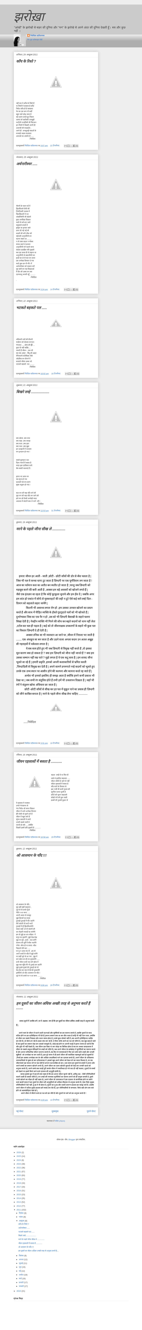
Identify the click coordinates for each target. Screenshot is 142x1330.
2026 (19, 1152)
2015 (19, 1194)
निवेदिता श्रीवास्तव (37, 35)
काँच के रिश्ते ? (26, 61)
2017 (19, 1187)
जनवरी (21, 1286)
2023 (19, 1164)
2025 (19, 1156)
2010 (19, 1291)
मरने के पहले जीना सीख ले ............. (40, 529)
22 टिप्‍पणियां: (55, 145)
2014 (19, 1198)
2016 (19, 1190)
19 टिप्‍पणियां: (55, 743)
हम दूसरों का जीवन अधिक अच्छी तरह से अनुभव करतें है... (38, 1251)
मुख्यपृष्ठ (55, 1111)
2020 (19, 1175)
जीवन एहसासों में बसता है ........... (39, 761)
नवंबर (21, 1217)
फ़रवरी (21, 1282)
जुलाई (21, 1263)
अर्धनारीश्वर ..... (27, 164)
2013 (19, 1202)
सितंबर (21, 1255)
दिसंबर (21, 1213)
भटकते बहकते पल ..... (31, 308)
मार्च (20, 1278)
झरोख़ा (29, 16)
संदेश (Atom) (60, 1121)
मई (20, 1271)
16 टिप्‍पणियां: (56, 373)
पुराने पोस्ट (91, 1111)
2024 (19, 1160)
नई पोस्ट (19, 1111)
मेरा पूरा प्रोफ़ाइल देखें (34, 39)
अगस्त (21, 1259)
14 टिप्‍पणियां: (55, 289)
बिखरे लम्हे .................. (32, 392)
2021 (19, 1171)
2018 (19, 1183)
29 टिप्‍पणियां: (56, 837)
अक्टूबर (22, 1221)
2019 (19, 1179)
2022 (19, 1168)
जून (20, 1267)
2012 (19, 1206)
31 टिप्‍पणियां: (56, 511)
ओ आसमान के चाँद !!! (31, 855)
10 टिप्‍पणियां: (55, 1100)
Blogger (72, 1139)
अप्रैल (21, 1275)
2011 (19, 1210)
